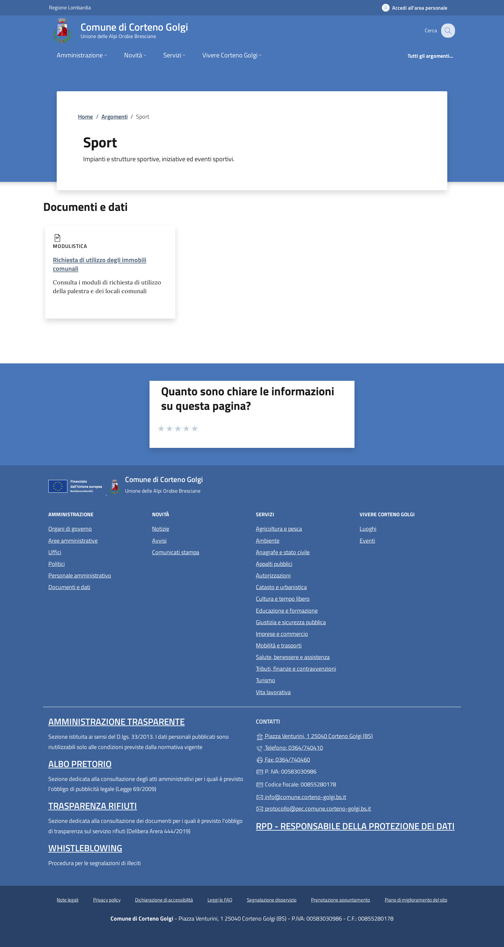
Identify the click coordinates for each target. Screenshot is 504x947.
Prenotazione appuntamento (340, 899)
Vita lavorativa (273, 692)
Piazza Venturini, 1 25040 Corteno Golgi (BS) (344, 735)
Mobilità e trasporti (279, 645)
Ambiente (267, 540)
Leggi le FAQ (220, 899)
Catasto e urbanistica (281, 587)
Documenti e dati (69, 587)
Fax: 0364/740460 (283, 759)
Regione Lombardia (70, 7)
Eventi (367, 540)
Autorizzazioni (273, 575)
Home (85, 116)
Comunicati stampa (175, 552)
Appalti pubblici (274, 563)
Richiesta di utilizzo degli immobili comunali (99, 264)
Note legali (67, 899)
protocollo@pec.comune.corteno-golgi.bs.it (313, 808)
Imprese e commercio (282, 633)
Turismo (265, 680)
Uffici (54, 552)
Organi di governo (70, 528)
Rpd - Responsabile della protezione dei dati (355, 826)
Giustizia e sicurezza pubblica (291, 622)
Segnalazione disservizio (271, 899)
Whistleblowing (85, 848)
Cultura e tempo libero (283, 598)
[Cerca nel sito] (447, 30)
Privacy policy (107, 899)
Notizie (160, 528)
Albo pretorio (79, 764)
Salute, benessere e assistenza (293, 657)
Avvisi (159, 540)
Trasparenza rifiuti (92, 806)
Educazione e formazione (287, 610)
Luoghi (368, 528)
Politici (56, 563)
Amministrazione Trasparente (116, 721)
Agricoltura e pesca (279, 528)
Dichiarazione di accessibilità (164, 899)
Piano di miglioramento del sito (416, 899)
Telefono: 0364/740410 (289, 747)
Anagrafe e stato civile (283, 552)
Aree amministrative (73, 540)
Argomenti (115, 116)
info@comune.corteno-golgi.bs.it (301, 797)
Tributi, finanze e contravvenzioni (296, 668)
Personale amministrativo (79, 575)
